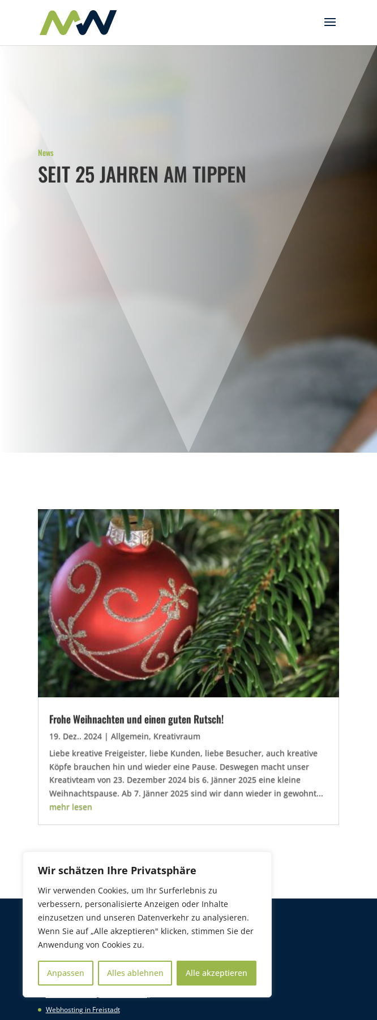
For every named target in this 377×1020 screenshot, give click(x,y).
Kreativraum (176, 736)
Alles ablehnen (135, 972)
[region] (147, 924)
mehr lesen (70, 806)
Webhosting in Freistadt (83, 1009)
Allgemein (130, 736)
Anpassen (65, 972)
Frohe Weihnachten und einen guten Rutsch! (136, 718)
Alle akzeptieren (216, 972)
